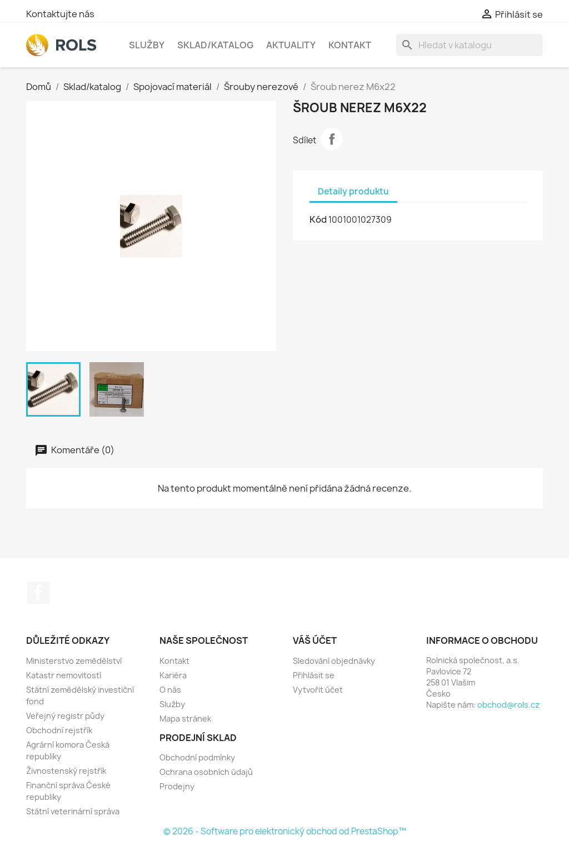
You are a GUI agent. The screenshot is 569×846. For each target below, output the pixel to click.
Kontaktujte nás (60, 14)
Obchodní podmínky (197, 757)
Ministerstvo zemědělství (74, 660)
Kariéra (173, 675)
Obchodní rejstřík (59, 730)
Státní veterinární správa (72, 811)
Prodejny (176, 786)
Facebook (38, 593)
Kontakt (349, 45)
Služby (146, 45)
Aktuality (291, 45)
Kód (318, 219)
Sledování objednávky (334, 660)
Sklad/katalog (215, 45)
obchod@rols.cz (508, 704)
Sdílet (332, 139)
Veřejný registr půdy (65, 715)
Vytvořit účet (318, 689)
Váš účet (315, 640)
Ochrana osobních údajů (206, 772)
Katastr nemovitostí (63, 675)
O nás (170, 689)
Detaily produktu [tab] (353, 191)
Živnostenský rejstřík (66, 770)
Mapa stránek (185, 718)
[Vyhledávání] (469, 45)
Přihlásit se (314, 675)
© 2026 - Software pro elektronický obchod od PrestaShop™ (284, 831)
